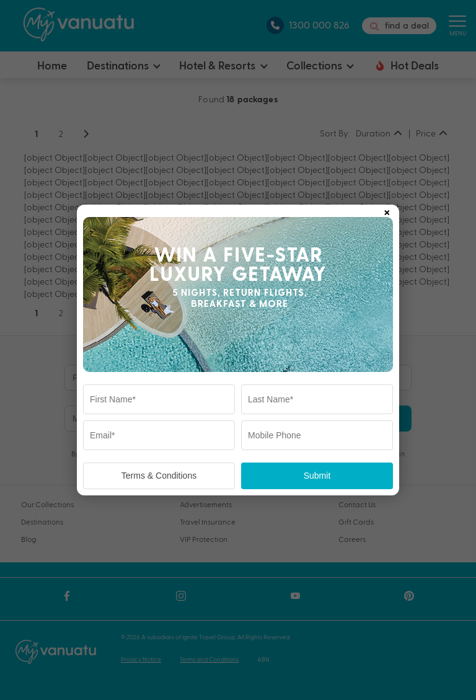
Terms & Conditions (158, 476)
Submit (317, 476)
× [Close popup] (386, 210)
